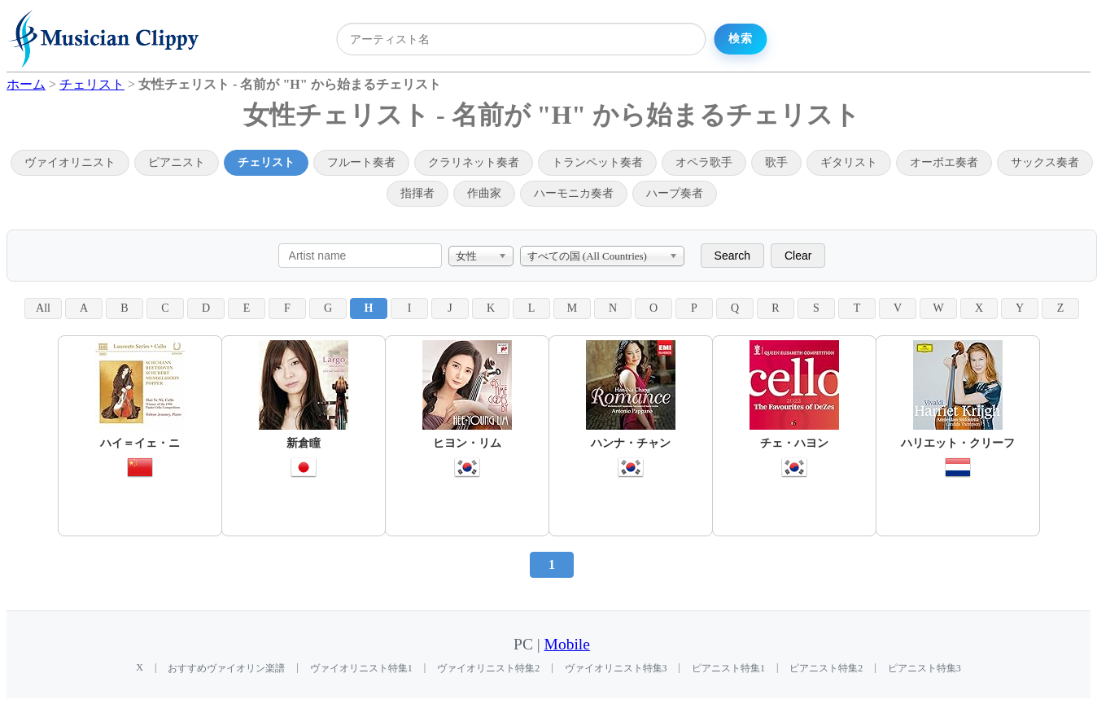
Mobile (567, 644)
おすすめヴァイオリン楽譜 (226, 668)
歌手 (776, 162)
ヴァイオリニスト (70, 162)
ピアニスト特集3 (924, 668)
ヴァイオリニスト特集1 (361, 668)
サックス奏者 (1045, 162)
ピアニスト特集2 (826, 668)
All (43, 308)
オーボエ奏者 (944, 162)
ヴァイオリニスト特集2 (488, 668)
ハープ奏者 (674, 193)
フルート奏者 (361, 162)
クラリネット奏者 (473, 162)
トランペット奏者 (597, 162)
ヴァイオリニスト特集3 (616, 668)
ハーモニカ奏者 (574, 193)
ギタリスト (848, 162)
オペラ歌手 (703, 162)
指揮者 (417, 193)
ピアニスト (176, 162)
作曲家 (484, 193)
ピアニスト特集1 (728, 668)
